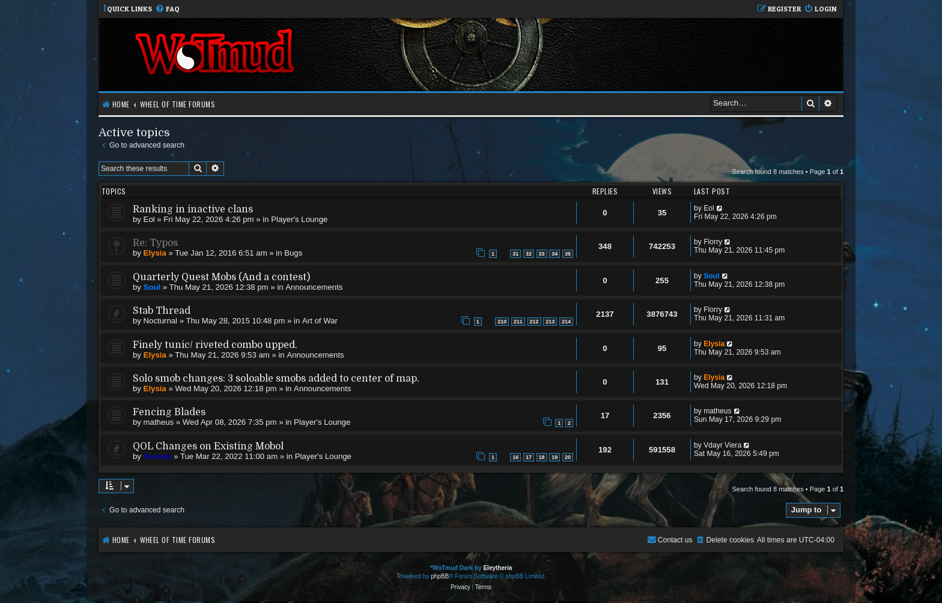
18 (542, 457)
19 (555, 457)
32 (529, 254)
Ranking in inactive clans (193, 209)
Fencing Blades (169, 412)
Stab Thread (161, 310)
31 (515, 254)
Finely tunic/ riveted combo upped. (215, 345)
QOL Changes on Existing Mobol (208, 446)
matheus (159, 422)
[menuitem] (167, 9)
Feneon (158, 456)
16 (515, 457)
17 (529, 457)
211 (518, 322)
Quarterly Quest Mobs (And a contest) (221, 277)
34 (555, 254)
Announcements (313, 287)
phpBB (440, 576)
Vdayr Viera (722, 445)
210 (501, 322)
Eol (149, 219)
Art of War (320, 320)
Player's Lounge (299, 219)
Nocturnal (160, 320)
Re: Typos (155, 243)
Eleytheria (497, 568)
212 (534, 322)
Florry (712, 242)
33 (542, 254)
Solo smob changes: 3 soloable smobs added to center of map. (276, 378)
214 (566, 322)
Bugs (293, 252)
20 (568, 457)
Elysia (155, 252)
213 (550, 322)
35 (568, 254)
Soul (152, 287)
